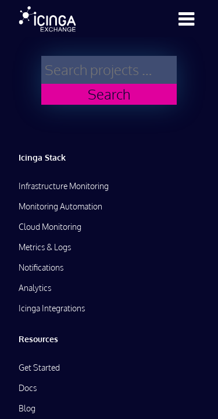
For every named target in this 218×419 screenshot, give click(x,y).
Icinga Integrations (52, 308)
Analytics (35, 288)
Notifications (41, 267)
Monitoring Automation (60, 206)
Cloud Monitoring (50, 227)
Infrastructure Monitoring (64, 186)
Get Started (39, 367)
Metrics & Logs (45, 247)
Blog (27, 408)
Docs (28, 388)
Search (109, 94)
